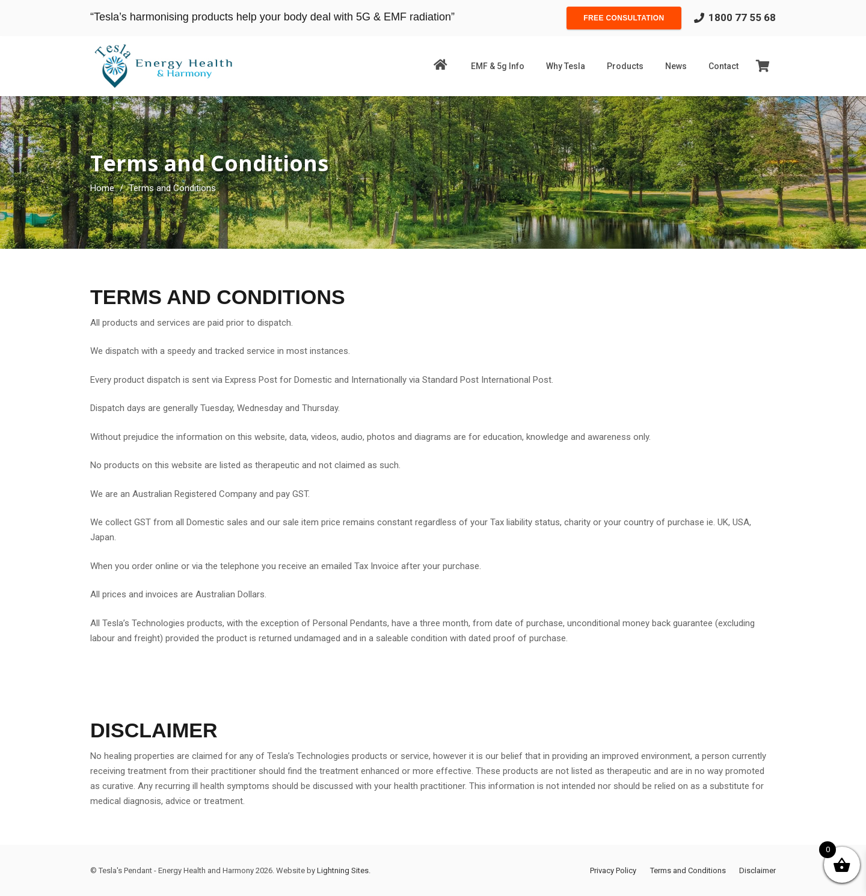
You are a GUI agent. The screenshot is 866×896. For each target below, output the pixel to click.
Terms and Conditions (688, 870)
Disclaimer (757, 870)
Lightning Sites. (343, 870)
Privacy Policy (613, 870)
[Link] (163, 66)
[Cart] (762, 66)
